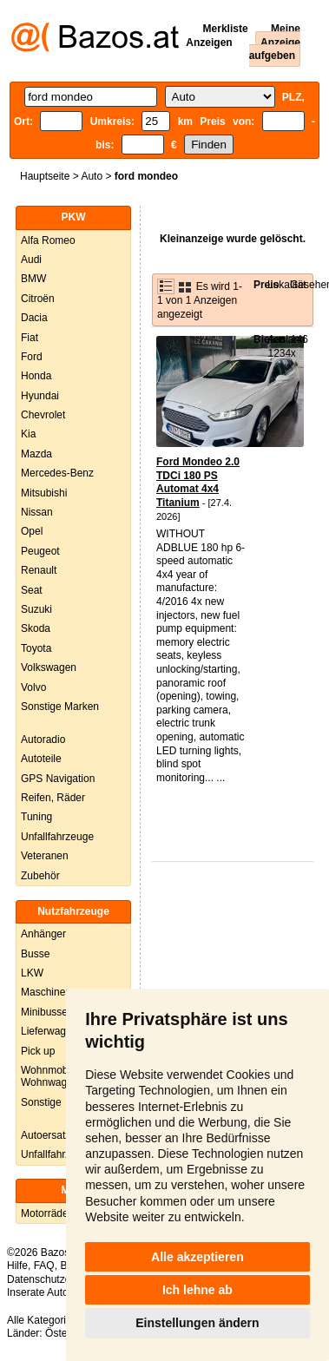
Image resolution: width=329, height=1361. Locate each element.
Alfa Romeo (48, 240)
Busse (35, 954)
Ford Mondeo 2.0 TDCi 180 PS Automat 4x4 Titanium (198, 482)
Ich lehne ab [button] (197, 1290)
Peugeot (40, 551)
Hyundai (40, 396)
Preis (266, 285)
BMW (33, 279)
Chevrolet (43, 415)
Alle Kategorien (42, 1320)
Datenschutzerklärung (58, 1279)
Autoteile (41, 759)
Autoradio (43, 739)
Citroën (38, 299)
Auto (91, 176)
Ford (32, 357)
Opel (32, 531)
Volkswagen (48, 667)
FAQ (44, 1265)
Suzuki (36, 609)
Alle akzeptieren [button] (197, 1257)
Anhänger (43, 934)
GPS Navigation (58, 779)
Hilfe (17, 1265)
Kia (28, 434)
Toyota (36, 648)
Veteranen (45, 856)
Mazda (36, 454)
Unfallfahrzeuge (57, 837)
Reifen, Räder (53, 798)
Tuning (36, 817)
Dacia (34, 318)
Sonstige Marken (60, 706)
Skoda (35, 628)
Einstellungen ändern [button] (197, 1323)
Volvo (33, 687)
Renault (38, 570)
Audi (31, 259)
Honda (36, 376)
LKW (32, 973)
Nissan (37, 512)
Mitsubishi (44, 493)
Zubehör (40, 876)
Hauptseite (44, 176)
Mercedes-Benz (57, 473)
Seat (32, 590)
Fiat (29, 338)
